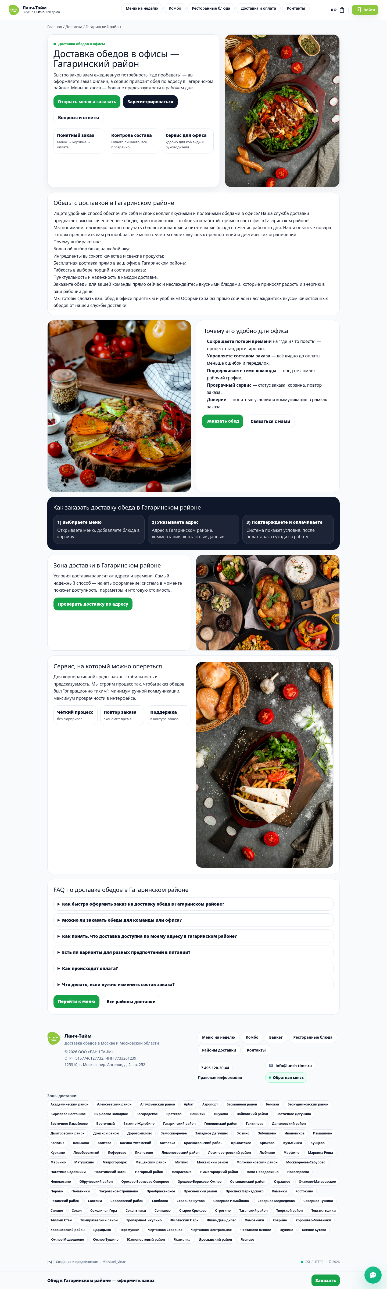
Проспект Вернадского (245, 1191)
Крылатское (241, 1143)
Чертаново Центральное (211, 1230)
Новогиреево (298, 1172)
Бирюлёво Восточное (68, 1114)
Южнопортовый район (146, 1239)
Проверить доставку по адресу (93, 604)
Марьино (58, 1162)
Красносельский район (203, 1143)
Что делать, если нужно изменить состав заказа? (118, 984)
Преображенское (160, 1191)
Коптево (104, 1143)
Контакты (296, 8)
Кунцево (318, 1143)
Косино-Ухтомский (135, 1143)
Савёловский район (126, 1201)
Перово (57, 1191)
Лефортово (117, 1152)
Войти (365, 10)
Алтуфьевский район (157, 1104)
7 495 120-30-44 (215, 1067)
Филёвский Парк (184, 1220)
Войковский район (252, 1114)
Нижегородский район (219, 1172)
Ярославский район (215, 1239)
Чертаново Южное (255, 1230)
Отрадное (282, 1181)
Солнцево (163, 1210)
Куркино (58, 1152)
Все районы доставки (131, 1002)
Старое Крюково (193, 1210)
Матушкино (84, 1162)
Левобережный (86, 1152)
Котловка (167, 1143)
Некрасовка (182, 1172)
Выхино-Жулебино (139, 1123)
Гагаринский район (179, 1123)
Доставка (74, 26)
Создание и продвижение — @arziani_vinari (87, 1262)
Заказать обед (222, 421)
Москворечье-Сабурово (305, 1162)
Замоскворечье (174, 1133)
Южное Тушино (106, 1239)
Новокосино (61, 1181)
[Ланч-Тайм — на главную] (34, 10)
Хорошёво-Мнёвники (313, 1220)
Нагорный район (149, 1172)
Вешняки (198, 1114)
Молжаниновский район (257, 1162)
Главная (54, 26)
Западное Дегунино (211, 1133)
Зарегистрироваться (150, 102)
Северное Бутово (191, 1201)
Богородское (147, 1114)
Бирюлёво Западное (111, 1114)
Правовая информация (220, 1077)
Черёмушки (129, 1230)
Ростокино (304, 1191)
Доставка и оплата (258, 8)
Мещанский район (151, 1162)
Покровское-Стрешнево (118, 1191)
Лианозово (144, 1152)
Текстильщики (323, 1210)
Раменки (279, 1191)
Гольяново (254, 1123)
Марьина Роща (320, 1152)
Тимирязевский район (99, 1220)
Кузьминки (292, 1143)
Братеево (174, 1114)
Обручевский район (96, 1181)
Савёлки (95, 1201)
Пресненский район (200, 1191)
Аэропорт (210, 1104)
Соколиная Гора (103, 1210)
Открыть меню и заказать (87, 102)
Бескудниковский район (308, 1104)
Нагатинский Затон (110, 1172)
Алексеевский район (114, 1104)
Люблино (267, 1152)
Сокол (77, 1210)
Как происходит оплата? (90, 968)
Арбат (189, 1104)
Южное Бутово (314, 1230)
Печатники (80, 1191)
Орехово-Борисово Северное (145, 1181)
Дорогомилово (139, 1133)
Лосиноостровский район (229, 1152)
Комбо (175, 8)
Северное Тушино (318, 1201)
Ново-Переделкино (263, 1172)
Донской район (106, 1133)
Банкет (276, 1037)
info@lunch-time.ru (290, 1065)
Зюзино (243, 1133)
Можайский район (212, 1162)
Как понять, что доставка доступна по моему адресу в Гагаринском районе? (149, 936)
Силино (57, 1210)
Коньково (81, 1143)
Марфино (291, 1152)
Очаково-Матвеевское (317, 1181)
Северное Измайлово (231, 1201)
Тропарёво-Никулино (144, 1220)
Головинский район (220, 1123)
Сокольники (136, 1210)
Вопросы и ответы (78, 117)
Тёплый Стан (61, 1220)
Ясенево (247, 1239)
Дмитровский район (68, 1133)
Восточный (105, 1123)
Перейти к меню (76, 1001)
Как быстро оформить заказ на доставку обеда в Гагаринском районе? (143, 904)
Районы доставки (219, 1050)
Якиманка (182, 1239)
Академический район (69, 1104)
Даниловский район (289, 1123)
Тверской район (289, 1210)
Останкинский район (247, 1181)
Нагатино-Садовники (68, 1172)
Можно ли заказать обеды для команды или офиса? (122, 920)
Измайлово (322, 1133)
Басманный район (242, 1104)
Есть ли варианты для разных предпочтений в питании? (126, 952)
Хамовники (254, 1220)
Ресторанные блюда (211, 8)
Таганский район (253, 1210)
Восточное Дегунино (294, 1114)
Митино (181, 1162)
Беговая (272, 1104)
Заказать (325, 1280)
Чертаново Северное (165, 1230)
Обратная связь (286, 1077)
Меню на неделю (142, 8)
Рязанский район (65, 1201)
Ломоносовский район (180, 1152)
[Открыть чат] (373, 1275)
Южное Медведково (67, 1239)
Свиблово (160, 1201)
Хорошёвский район (68, 1230)
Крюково (267, 1143)
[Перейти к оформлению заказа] (338, 10)
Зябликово (267, 1133)
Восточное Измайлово (69, 1123)
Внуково (221, 1114)
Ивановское (294, 1133)
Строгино (223, 1210)
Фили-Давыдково (221, 1220)
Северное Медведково (276, 1201)
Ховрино (280, 1220)
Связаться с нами (270, 421)
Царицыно (102, 1230)
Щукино (286, 1230)
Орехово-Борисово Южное (199, 1181)
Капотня (57, 1143)
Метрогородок (115, 1162)
